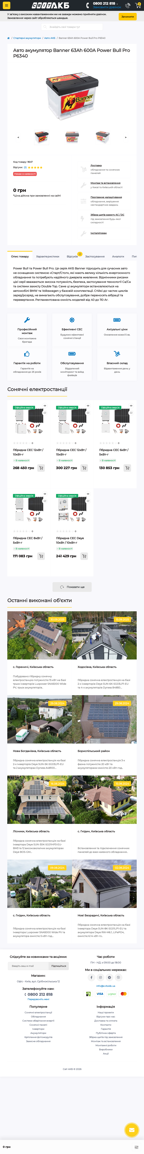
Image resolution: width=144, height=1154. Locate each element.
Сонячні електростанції (37, 388)
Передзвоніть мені (38, 998)
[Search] (45, 26)
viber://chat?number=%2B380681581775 (118, 976)
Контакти (105, 1023)
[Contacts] (127, 5)
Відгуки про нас (105, 1015)
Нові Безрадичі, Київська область (101, 914)
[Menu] (6, 5)
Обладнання (38, 1015)
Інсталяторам (99, 232)
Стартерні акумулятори (27, 36)
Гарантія (106, 1027)
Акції (106, 1052)
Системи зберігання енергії (38, 1019)
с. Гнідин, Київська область (96, 830)
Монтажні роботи (105, 1044)
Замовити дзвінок (107, 7)
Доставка (96, 164)
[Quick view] (45, 404)
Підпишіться (58, 964)
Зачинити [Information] (128, 15)
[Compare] (45, 412)
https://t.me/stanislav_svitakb (109, 976)
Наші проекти (106, 1011)
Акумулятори (38, 1032)
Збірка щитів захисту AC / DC (107, 213)
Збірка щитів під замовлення (105, 1036)
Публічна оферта (106, 1032)
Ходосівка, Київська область (97, 666)
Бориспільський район (94, 750)
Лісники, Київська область (31, 830)
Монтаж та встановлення (105, 181)
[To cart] (41, 467)
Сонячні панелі (38, 1023)
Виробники (105, 1048)
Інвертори (38, 1027)
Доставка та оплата (105, 1019)
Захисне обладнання (38, 1040)
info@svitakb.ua (105, 984)
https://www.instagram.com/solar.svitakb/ (100, 976)
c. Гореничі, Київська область (33, 666)
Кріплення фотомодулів (38, 1036)
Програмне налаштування (106, 196)
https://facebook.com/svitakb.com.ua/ (91, 976)
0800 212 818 (104, 3)
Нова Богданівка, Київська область (37, 750)
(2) (25, 166)
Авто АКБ (49, 36)
